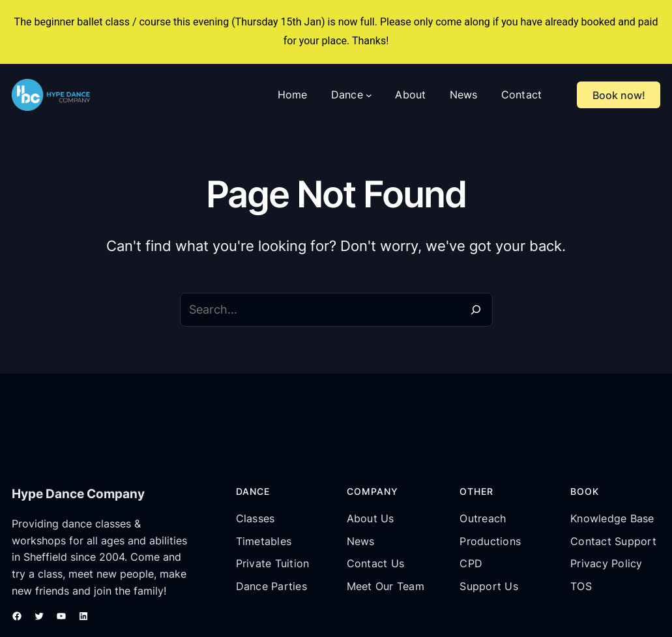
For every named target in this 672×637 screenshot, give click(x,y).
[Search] (475, 309)
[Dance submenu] (369, 95)
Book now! (618, 95)
